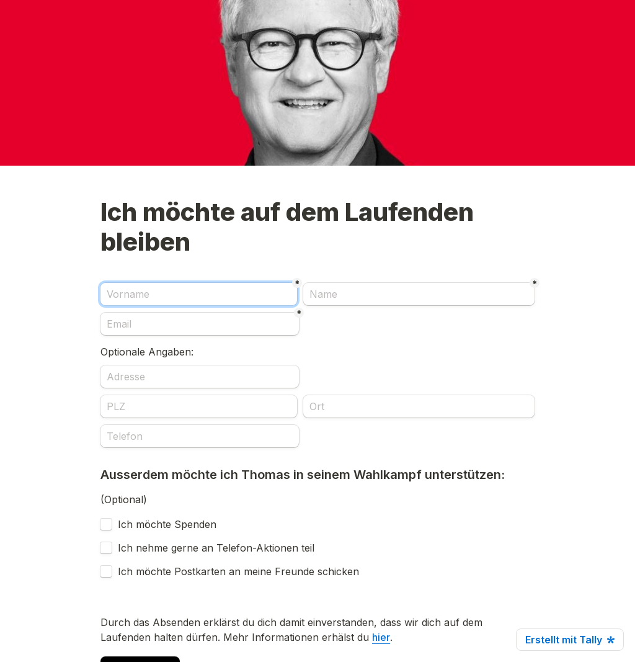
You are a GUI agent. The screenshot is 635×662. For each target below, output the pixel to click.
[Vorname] (198, 294)
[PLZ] (198, 406)
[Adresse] (199, 376)
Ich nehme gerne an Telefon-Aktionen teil (216, 547)
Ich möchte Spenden (167, 524)
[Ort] (419, 406)
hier (381, 637)
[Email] (199, 324)
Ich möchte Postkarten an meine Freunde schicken (238, 571)
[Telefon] (199, 436)
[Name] (419, 294)
